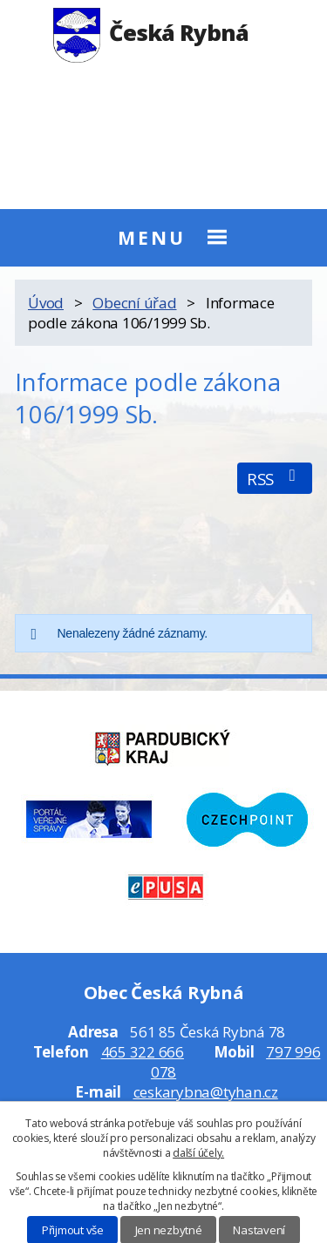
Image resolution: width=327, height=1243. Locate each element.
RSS (275, 479)
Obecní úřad (134, 303)
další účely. (198, 1152)
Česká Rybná (151, 32)
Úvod (46, 303)
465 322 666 (142, 1052)
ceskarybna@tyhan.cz (205, 1092)
